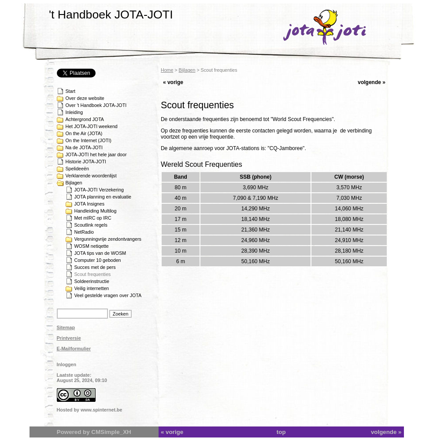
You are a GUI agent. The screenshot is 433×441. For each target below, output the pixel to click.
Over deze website (85, 98)
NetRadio (84, 232)
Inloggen (66, 364)
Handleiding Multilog (95, 210)
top (281, 432)
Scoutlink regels (90, 225)
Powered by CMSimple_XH (94, 432)
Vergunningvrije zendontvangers (107, 239)
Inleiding (74, 112)
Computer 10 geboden (97, 260)
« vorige (173, 82)
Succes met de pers (95, 267)
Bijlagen (74, 182)
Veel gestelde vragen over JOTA (108, 295)
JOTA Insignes (89, 203)
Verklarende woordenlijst (91, 175)
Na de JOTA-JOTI (84, 147)
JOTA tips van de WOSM (100, 253)
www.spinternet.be (101, 409)
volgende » (371, 82)
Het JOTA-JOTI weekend (92, 126)
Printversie (69, 338)
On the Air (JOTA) (84, 133)
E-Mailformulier (74, 348)
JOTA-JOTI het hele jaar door (96, 154)
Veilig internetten (91, 288)
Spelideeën (77, 168)
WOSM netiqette (91, 246)
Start (71, 91)
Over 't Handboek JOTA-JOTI (96, 105)
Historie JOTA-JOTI (86, 161)
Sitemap (66, 327)
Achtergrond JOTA (85, 119)
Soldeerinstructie (91, 281)
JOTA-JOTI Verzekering (99, 189)
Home (167, 70)
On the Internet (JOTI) (88, 140)
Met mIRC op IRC (92, 217)
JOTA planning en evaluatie (103, 196)
